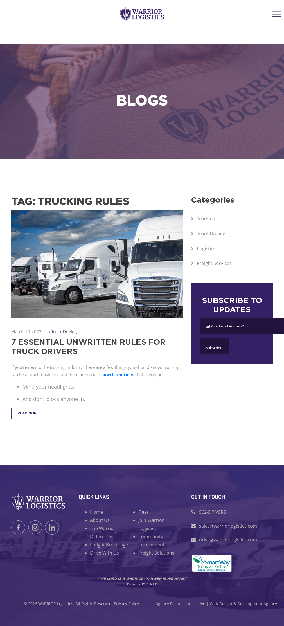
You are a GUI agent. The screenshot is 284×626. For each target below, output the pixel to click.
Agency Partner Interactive (180, 603)
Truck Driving (211, 233)
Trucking (206, 218)
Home (96, 512)
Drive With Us (104, 553)
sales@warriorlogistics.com (228, 526)
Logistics (206, 248)
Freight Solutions (156, 553)
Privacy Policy (126, 603)
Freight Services (214, 263)
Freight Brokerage (109, 545)
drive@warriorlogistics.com (228, 540)
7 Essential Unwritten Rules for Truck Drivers (88, 346)
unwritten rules (117, 374)
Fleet (143, 512)
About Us (100, 520)
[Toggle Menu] (276, 14)
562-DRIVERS (212, 512)
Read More (28, 413)
